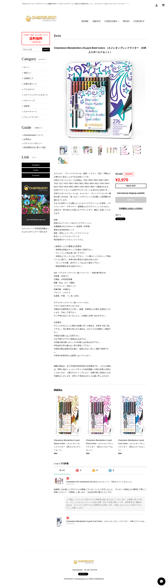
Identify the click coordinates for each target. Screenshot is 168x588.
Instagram (36, 165)
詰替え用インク (30, 84)
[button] (112, 21)
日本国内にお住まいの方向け (131, 208)
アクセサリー (29, 89)
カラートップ (29, 100)
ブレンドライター (31, 117)
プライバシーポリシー (33, 143)
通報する (118, 215)
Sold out (131, 200)
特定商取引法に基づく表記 (35, 147)
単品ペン (27, 73)
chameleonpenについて (33, 135)
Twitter (35, 170)
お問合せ (27, 139)
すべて (62, 470)
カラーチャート (30, 111)
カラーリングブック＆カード (36, 95)
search (46, 49)
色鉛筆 (27, 106)
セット (27, 67)
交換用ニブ (28, 78)
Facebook (35, 175)
